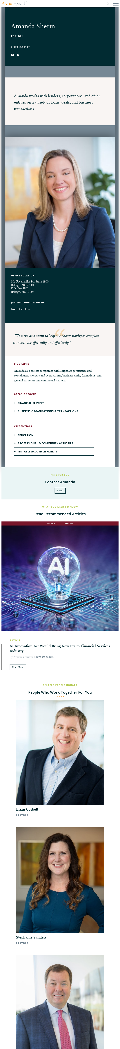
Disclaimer (28, 1043)
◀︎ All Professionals (60, 892)
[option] (60, 605)
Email (60, 491)
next (67, 523)
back (53, 523)
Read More (17, 667)
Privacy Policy (12, 1043)
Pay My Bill (43, 1043)
